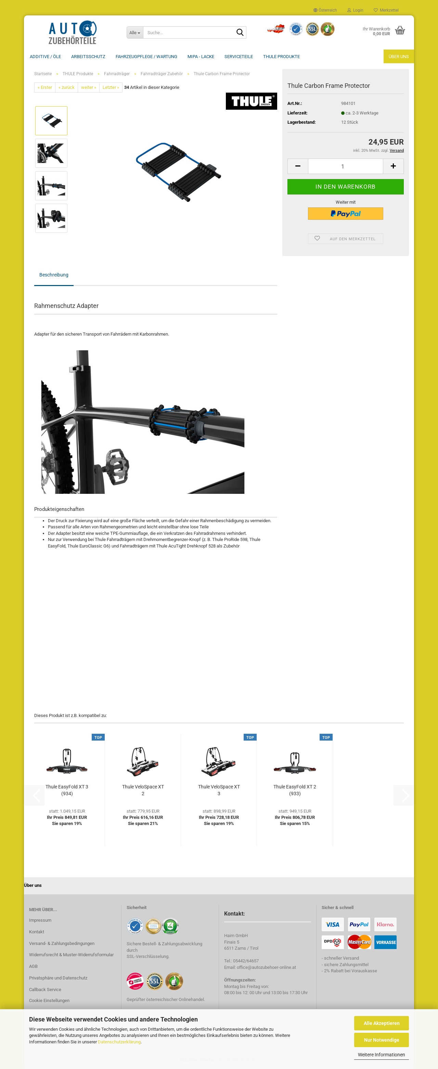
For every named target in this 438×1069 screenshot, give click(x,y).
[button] (325, 10)
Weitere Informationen (381, 1054)
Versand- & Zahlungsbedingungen (61, 943)
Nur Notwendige (381, 1040)
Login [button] (355, 10)
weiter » (88, 87)
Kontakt (36, 931)
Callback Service (45, 989)
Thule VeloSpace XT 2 (143, 790)
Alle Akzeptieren (382, 1023)
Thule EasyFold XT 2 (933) (294, 790)
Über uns (399, 56)
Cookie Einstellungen (49, 1000)
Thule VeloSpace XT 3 (219, 790)
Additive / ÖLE (45, 56)
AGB (33, 966)
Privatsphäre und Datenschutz (58, 977)
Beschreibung (53, 275)
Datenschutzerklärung (119, 1041)
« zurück (67, 87)
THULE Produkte (281, 56)
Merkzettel (386, 10)
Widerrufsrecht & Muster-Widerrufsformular (71, 954)
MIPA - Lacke (201, 56)
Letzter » (111, 87)
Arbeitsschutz (88, 56)
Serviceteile (238, 56)
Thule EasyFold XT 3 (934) (67, 790)
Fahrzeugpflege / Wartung (146, 56)
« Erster (45, 87)
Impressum (40, 920)
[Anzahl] (345, 166)
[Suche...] (135, 32)
